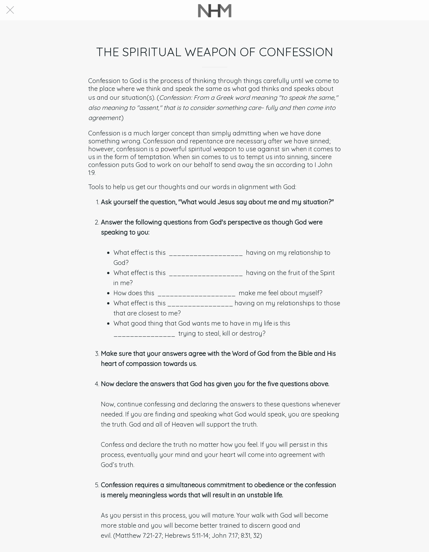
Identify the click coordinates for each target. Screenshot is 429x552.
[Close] (10, 10)
